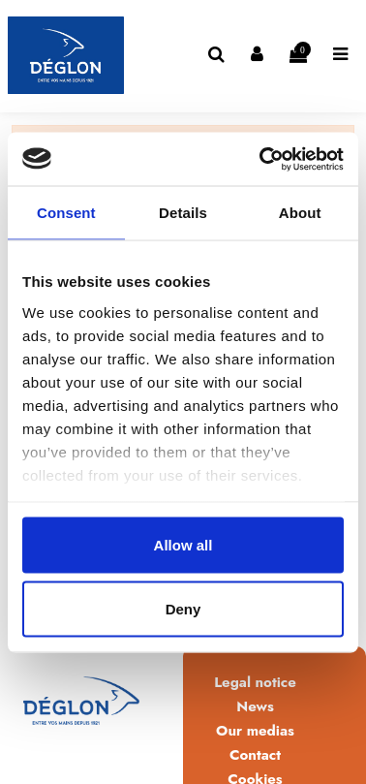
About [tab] (300, 212)
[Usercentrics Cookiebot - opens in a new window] (261, 159)
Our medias (255, 730)
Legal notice (255, 682)
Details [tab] (183, 212)
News (255, 706)
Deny (183, 608)
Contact (255, 755)
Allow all (183, 545)
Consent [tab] (66, 212)
